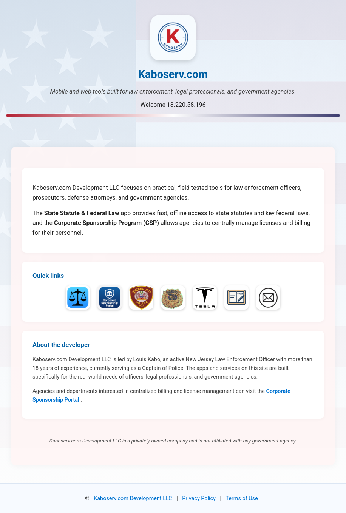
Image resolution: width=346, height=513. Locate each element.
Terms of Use (242, 498)
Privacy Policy (199, 498)
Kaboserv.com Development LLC (133, 498)
